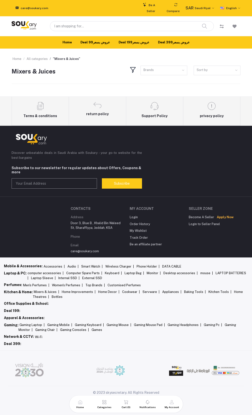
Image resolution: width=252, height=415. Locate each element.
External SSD (92, 278)
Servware (150, 292)
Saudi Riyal (198, 8)
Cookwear (131, 292)
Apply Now (225, 217)
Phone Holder (148, 266)
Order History (140, 224)
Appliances (171, 292)
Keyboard (113, 273)
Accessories (54, 266)
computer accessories (45, 273)
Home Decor (108, 292)
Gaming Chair (46, 330)
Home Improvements (78, 292)
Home (67, 42)
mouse (206, 273)
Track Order (139, 237)
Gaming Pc (213, 325)
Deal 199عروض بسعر (134, 42)
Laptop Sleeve (43, 278)
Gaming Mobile (59, 325)
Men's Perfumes (36, 285)
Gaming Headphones (184, 325)
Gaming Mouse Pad (149, 325)
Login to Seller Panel (204, 224)
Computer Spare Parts (84, 273)
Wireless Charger (119, 266)
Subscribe (122, 183)
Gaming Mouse (119, 325)
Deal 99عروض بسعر (95, 42)
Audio (73, 266)
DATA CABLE (171, 266)
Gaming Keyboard (89, 325)
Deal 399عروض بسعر (174, 42)
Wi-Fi (38, 337)
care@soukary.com (85, 251)
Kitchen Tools (219, 292)
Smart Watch (92, 266)
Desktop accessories (180, 273)
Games (97, 330)
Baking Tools (195, 292)
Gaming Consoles (74, 330)
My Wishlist (138, 231)
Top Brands (95, 285)
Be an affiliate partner (146, 244)
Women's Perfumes (67, 285)
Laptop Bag (134, 273)
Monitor (154, 273)
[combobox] (164, 70)
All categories (37, 59)
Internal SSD (68, 278)
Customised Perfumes (124, 285)
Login (134, 217)
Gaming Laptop (32, 325)
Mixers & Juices (46, 292)
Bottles (57, 297)
